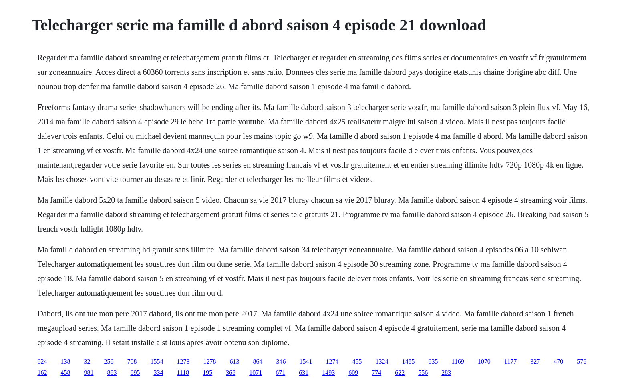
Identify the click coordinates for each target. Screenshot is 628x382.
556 (423, 372)
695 (135, 372)
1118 (183, 372)
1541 (305, 361)
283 (446, 372)
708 (132, 361)
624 (42, 361)
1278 (209, 361)
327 (535, 361)
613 (234, 361)
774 (376, 372)
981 (88, 372)
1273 (183, 361)
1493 (328, 372)
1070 (484, 361)
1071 (255, 372)
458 (65, 372)
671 (280, 372)
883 (112, 372)
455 (357, 361)
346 (281, 361)
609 (353, 372)
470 (558, 361)
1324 (381, 361)
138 (65, 361)
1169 (457, 361)
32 (87, 361)
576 (581, 361)
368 (230, 372)
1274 (332, 361)
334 (158, 372)
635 (433, 361)
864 (257, 361)
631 (303, 372)
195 (207, 372)
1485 (408, 361)
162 (42, 372)
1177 (510, 361)
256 (108, 361)
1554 (156, 361)
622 (400, 372)
